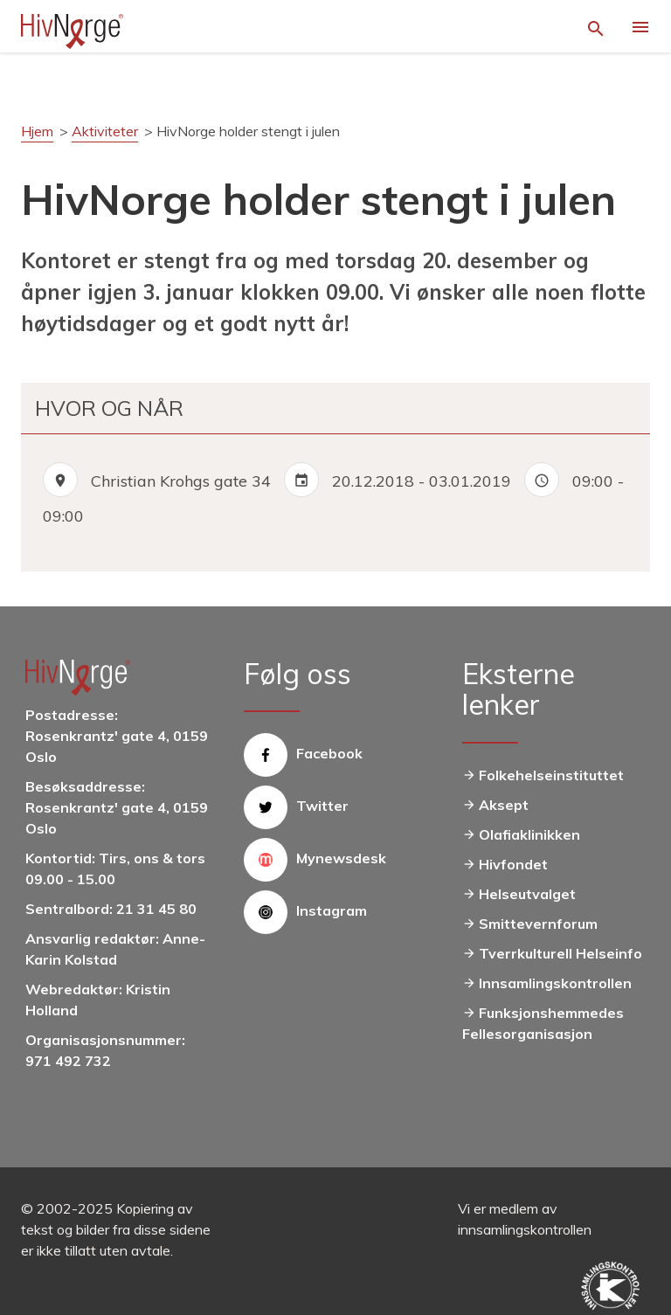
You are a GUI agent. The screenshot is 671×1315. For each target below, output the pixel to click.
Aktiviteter (105, 131)
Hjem (37, 131)
